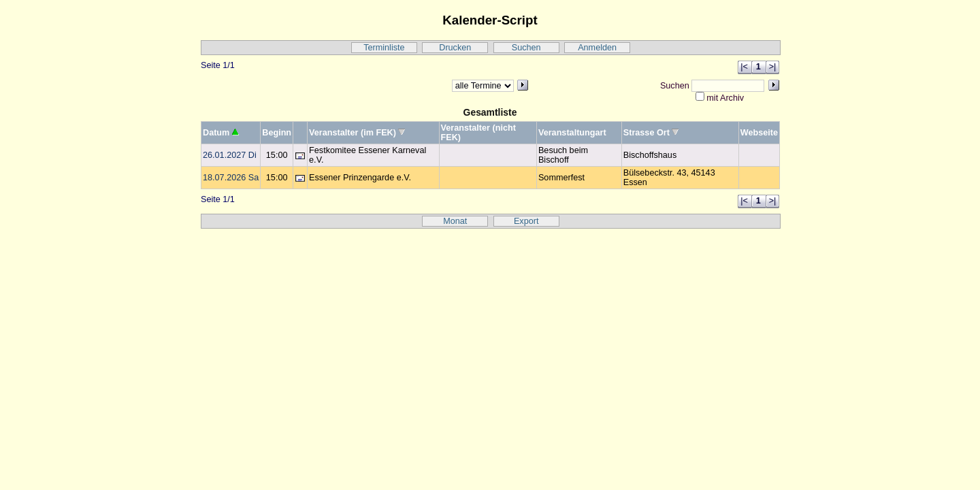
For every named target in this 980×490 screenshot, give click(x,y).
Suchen (526, 47)
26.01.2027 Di (230, 155)
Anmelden (597, 47)
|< (744, 66)
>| (773, 66)
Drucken (455, 47)
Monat (455, 221)
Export (526, 221)
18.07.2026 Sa (231, 177)
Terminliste (383, 47)
